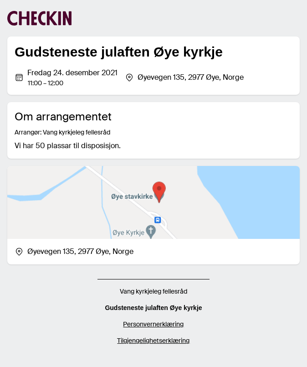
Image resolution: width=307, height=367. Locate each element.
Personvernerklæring (153, 324)
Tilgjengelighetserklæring (153, 340)
